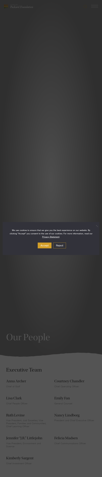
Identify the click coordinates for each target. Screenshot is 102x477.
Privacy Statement (50, 236)
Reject (59, 245)
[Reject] (95, 226)
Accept (45, 245)
